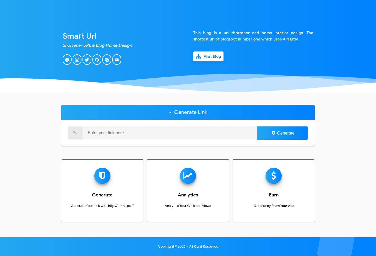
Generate (283, 133)
